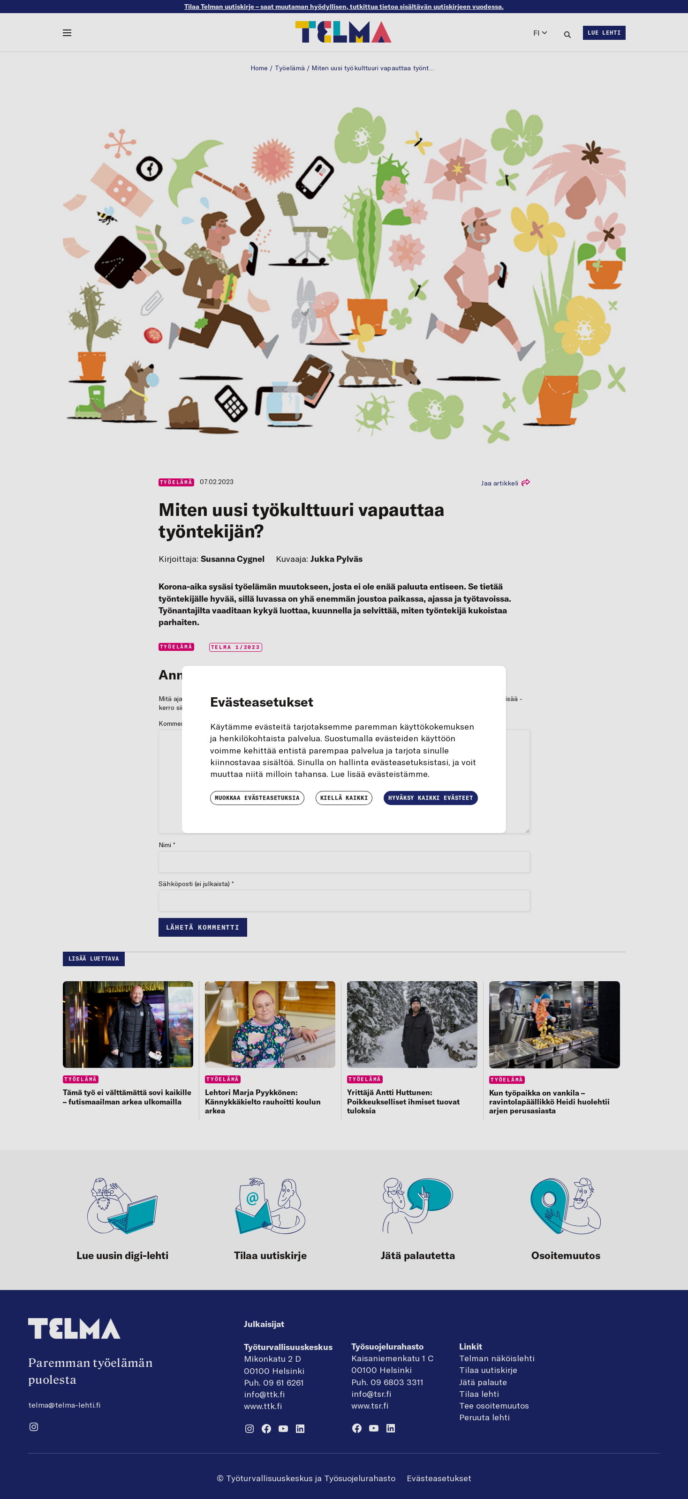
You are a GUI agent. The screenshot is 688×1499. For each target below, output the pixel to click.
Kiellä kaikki (344, 797)
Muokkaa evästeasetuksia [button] (257, 797)
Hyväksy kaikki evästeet (430, 797)
